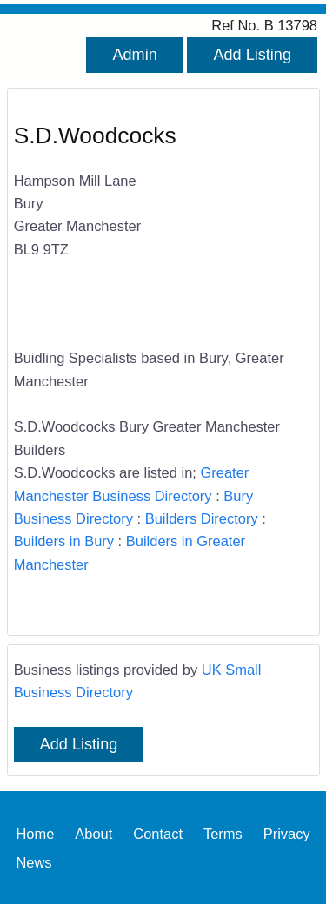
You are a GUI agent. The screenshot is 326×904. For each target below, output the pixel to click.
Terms (223, 833)
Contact (158, 833)
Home (35, 833)
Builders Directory (201, 518)
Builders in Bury (64, 541)
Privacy (286, 833)
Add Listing (252, 54)
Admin (134, 54)
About (93, 833)
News (33, 861)
